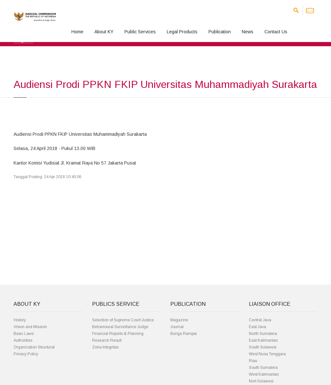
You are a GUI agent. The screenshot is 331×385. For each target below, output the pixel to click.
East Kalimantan (263, 340)
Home (77, 31)
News (247, 31)
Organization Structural (34, 347)
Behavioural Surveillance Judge (120, 327)
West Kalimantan (264, 374)
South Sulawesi (262, 347)
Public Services (140, 31)
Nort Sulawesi (261, 381)
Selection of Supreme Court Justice (123, 320)
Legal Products (182, 31)
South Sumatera (263, 367)
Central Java (260, 320)
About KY (103, 31)
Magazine (179, 320)
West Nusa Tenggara (267, 354)
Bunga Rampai (183, 333)
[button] (23, 40)
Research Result (107, 340)
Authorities (23, 340)
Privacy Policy (26, 354)
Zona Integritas (105, 347)
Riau (253, 360)
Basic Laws (24, 333)
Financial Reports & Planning (118, 333)
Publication (219, 31)
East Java (257, 327)
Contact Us (275, 31)
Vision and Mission (30, 327)
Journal (177, 327)
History (20, 320)
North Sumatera (263, 333)
